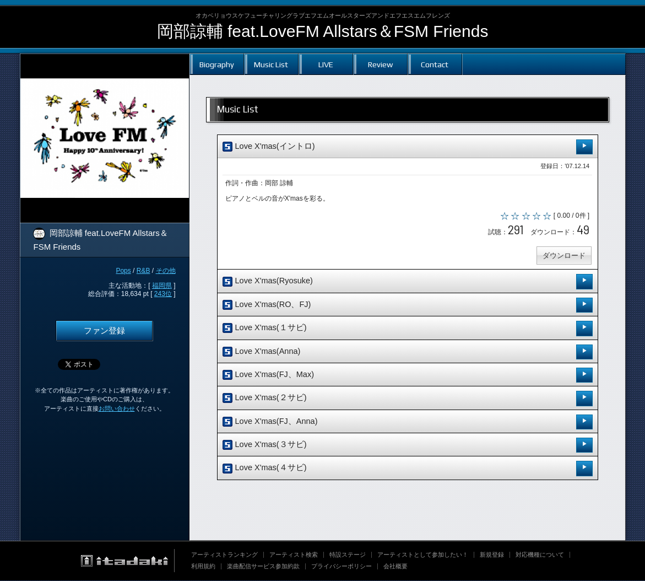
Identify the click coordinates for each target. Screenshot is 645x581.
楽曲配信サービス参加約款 (263, 566)
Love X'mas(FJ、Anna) (407, 422)
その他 (166, 271)
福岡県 (162, 285)
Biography (216, 64)
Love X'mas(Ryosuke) (407, 282)
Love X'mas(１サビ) (407, 328)
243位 (163, 294)
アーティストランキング (224, 555)
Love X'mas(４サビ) (407, 469)
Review (380, 64)
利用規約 (203, 566)
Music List (271, 64)
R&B (143, 271)
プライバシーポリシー (341, 566)
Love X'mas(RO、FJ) (407, 305)
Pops (123, 271)
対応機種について (540, 555)
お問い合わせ (117, 408)
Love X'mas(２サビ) (407, 399)
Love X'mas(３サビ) (407, 445)
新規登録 (492, 555)
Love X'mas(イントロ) (407, 146)
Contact (434, 64)
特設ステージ (347, 555)
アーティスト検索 (293, 555)
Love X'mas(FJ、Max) (407, 375)
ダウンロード (564, 256)
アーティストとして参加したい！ (422, 555)
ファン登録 (104, 330)
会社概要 (395, 566)
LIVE (325, 64)
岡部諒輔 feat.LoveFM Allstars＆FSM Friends (323, 31)
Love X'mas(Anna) (407, 352)
